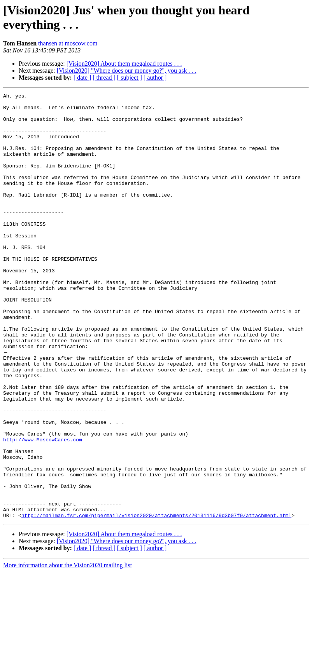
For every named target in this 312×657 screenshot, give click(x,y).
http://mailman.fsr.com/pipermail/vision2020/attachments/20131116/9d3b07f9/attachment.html (156, 600)
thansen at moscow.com (67, 43)
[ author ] (155, 77)
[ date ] (82, 77)
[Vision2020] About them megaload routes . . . (124, 63)
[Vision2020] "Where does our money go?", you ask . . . (126, 70)
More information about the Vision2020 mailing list (67, 650)
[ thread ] (104, 77)
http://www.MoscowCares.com (42, 509)
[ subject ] (129, 77)
